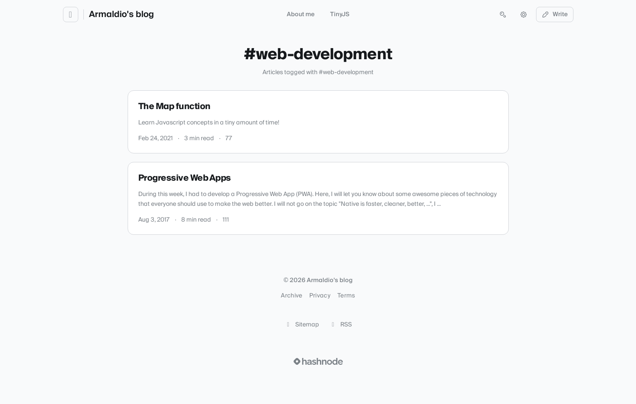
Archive (291, 296)
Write (555, 14)
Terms (346, 296)
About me (301, 14)
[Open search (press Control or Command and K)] (503, 14)
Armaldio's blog (121, 14)
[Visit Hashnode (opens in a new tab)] (318, 361)
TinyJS (339, 14)
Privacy (320, 296)
